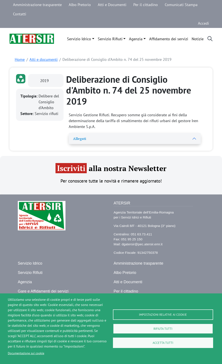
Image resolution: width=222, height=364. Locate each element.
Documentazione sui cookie (26, 353)
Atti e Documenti (112, 4)
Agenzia (135, 38)
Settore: (27, 113)
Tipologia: (29, 96)
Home (20, 59)
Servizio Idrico (79, 38)
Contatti (19, 13)
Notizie (198, 38)
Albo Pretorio (80, 4)
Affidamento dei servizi (168, 38)
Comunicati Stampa (181, 4)
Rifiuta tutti (162, 329)
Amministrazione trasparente (37, 4)
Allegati (79, 138)
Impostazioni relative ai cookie (163, 315)
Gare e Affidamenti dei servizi (43, 291)
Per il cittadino (145, 4)
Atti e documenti (43, 59)
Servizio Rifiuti (110, 38)
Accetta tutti (163, 343)
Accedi (203, 23)
